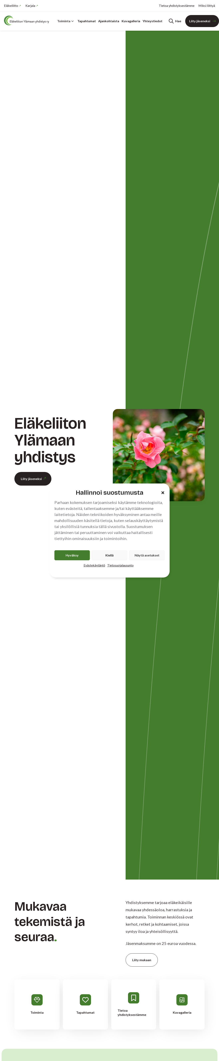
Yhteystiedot (152, 21)
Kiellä (109, 555)
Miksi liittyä (206, 5)
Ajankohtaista (108, 21)
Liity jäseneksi (199, 21)
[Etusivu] (28, 20)
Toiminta (65, 21)
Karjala (30, 5)
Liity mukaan (141, 960)
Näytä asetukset (147, 555)
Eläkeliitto (11, 5)
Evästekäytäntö (94, 565)
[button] (163, 493)
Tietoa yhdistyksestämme (176, 5)
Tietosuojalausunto (120, 565)
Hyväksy (72, 555)
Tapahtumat (86, 21)
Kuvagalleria (131, 21)
